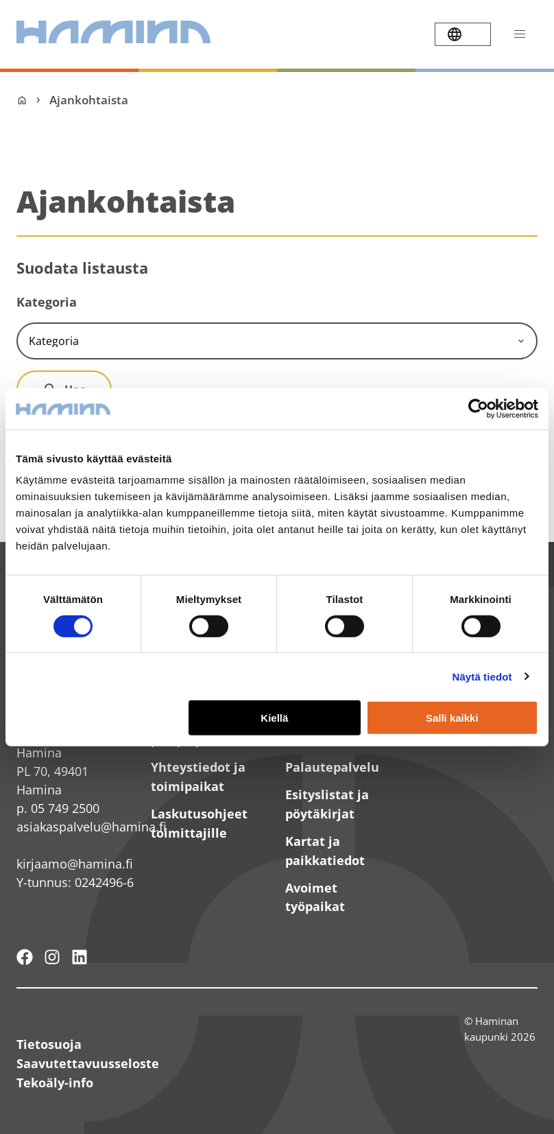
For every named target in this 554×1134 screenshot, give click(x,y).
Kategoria (46, 302)
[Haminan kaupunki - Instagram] (52, 957)
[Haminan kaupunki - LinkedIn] (79, 957)
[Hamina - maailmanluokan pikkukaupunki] (24, 957)
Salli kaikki (452, 717)
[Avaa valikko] (520, 34)
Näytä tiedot (482, 677)
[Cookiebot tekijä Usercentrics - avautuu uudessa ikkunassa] (478, 408)
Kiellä (274, 717)
